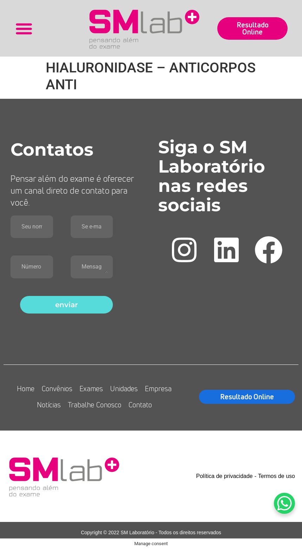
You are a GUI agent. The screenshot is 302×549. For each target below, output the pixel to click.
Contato (140, 404)
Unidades (124, 388)
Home (25, 388)
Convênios (56, 388)
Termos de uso (276, 476)
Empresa (158, 388)
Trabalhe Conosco (94, 404)
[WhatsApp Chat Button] (284, 503)
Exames (91, 388)
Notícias (49, 404)
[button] (24, 28)
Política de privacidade (224, 476)
